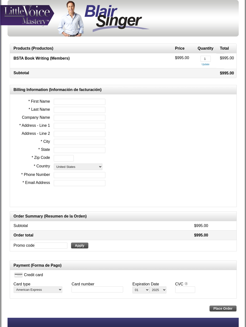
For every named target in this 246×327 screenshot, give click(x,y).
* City (45, 141)
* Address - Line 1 (34, 125)
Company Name (36, 117)
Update (206, 64)
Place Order (223, 308)
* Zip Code (41, 157)
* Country (42, 166)
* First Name (39, 101)
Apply (79, 245)
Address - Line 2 (36, 133)
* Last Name (39, 109)
